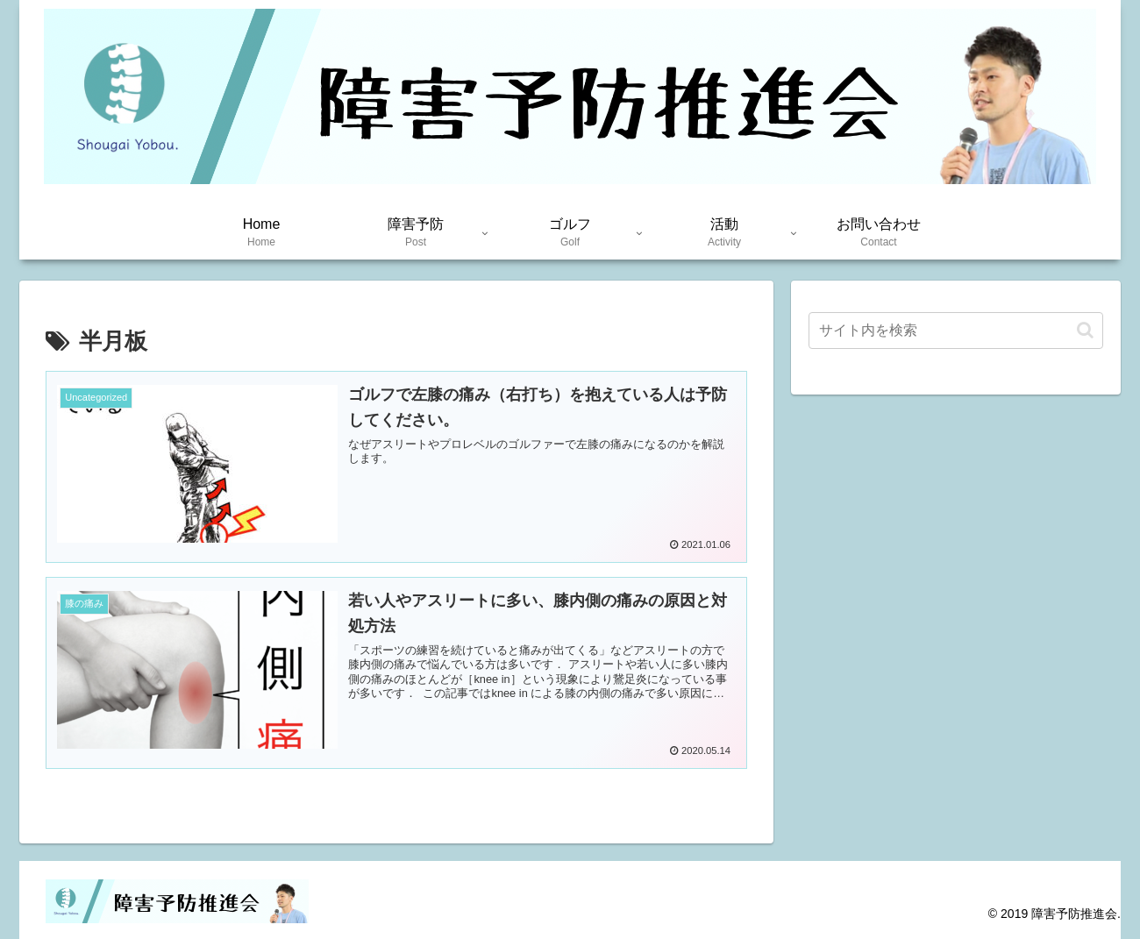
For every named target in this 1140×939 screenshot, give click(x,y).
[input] (956, 330)
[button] (1085, 330)
